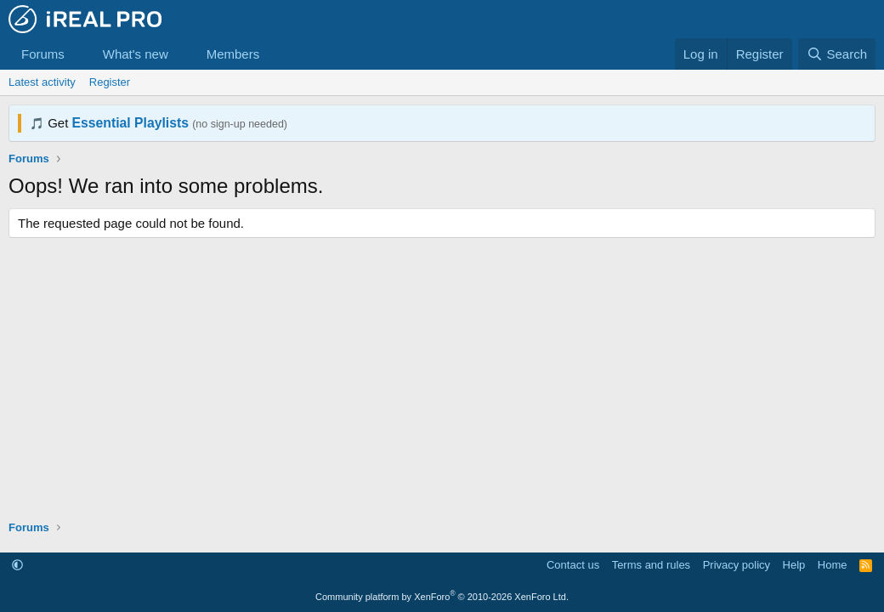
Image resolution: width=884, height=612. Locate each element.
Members (233, 54)
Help (794, 564)
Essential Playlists (130, 123)
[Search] (837, 54)
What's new (135, 54)
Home (832, 564)
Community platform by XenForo (442, 597)
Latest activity (42, 82)
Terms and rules (651, 564)
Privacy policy (736, 564)
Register (109, 82)
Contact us (573, 564)
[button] (78, 54)
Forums (43, 54)
